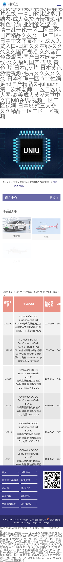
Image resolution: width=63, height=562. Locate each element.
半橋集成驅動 (9, 504)
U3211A (8, 432)
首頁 (15, 182)
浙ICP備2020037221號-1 (39, 523)
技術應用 (25, 472)
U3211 (8, 459)
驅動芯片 (25, 496)
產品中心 (24, 182)
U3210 (8, 378)
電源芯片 (6, 496)
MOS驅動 (26, 504)
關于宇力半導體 (10, 480)
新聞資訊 (25, 480)
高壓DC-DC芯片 (12, 292)
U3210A (8, 405)
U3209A (8, 350)
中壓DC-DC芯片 (32, 292)
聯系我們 (25, 488)
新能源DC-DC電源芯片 (40, 182)
